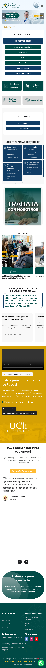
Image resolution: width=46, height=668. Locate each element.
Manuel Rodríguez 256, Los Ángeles (13, 648)
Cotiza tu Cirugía (23, 68)
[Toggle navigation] (42, 5)
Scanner (23, 57)
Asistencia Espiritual (33, 629)
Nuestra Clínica (9, 409)
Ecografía (23, 63)
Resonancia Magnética (23, 47)
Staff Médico (7, 620)
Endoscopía (23, 52)
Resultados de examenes (23, 73)
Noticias (5, 627)
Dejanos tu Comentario (23, 471)
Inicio (4, 617)
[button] (20, 562)
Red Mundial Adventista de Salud (33, 624)
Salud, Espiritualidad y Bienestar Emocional (19, 413)
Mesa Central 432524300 (12, 638)
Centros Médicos (8, 624)
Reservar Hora (23, 40)
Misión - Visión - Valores (31, 618)
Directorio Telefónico (23, 128)
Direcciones (23, 123)
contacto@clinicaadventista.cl (14, 644)
